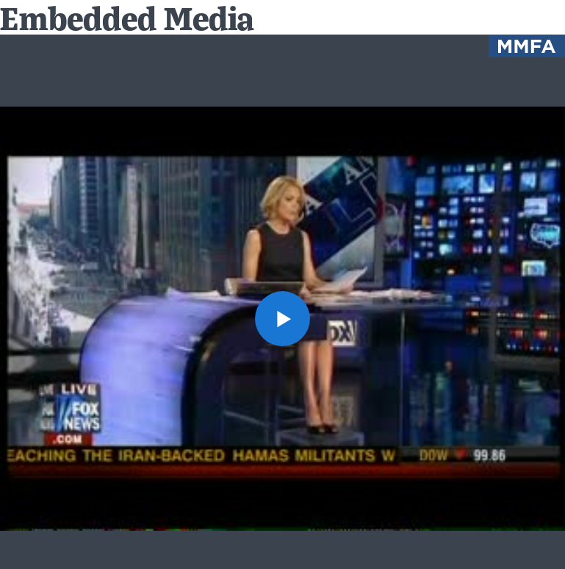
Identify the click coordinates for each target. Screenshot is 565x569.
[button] (282, 318)
